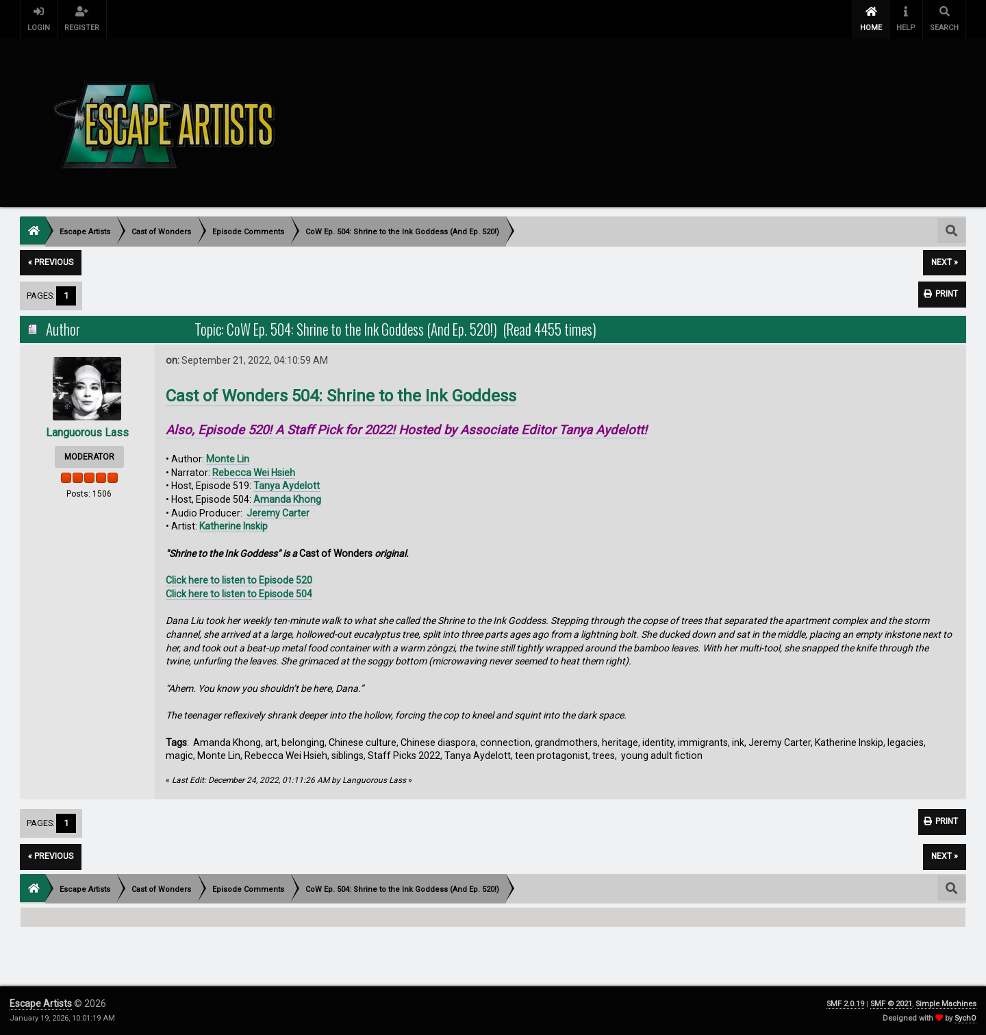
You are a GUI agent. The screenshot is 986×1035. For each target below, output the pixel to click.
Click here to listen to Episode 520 (239, 580)
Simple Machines (945, 1003)
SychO (965, 1018)
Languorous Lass (87, 432)
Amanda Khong (287, 499)
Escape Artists (41, 1003)
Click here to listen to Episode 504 (239, 593)
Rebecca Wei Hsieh (253, 472)
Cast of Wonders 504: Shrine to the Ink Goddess (341, 396)
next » (944, 262)
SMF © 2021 (891, 1003)
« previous (50, 262)
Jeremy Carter (277, 513)
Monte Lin (227, 458)
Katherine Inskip (233, 526)
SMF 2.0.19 (845, 1003)
